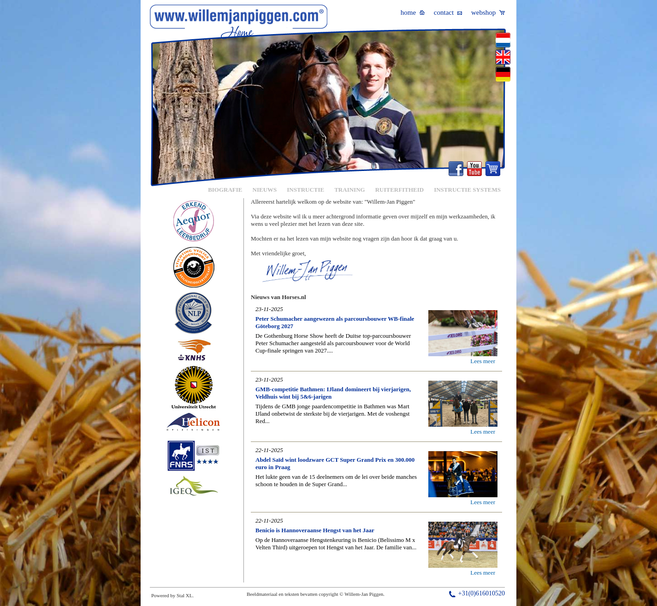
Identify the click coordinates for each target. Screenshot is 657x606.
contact (448, 12)
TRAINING (349, 189)
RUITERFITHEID (399, 189)
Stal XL (185, 595)
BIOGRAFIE (225, 189)
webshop (488, 12)
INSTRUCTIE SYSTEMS (467, 189)
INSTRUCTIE (305, 189)
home (413, 12)
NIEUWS (265, 189)
